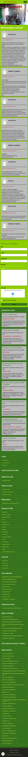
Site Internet (4, 258)
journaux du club (6, 596)
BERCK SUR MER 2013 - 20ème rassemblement (13, 684)
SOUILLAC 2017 (6, 721)
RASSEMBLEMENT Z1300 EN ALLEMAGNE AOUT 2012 (13, 674)
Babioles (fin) (5, 546)
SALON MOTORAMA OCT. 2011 (9, 663)
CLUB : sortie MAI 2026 (9, 314)
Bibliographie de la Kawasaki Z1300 (10, 503)
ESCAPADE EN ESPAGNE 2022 (9, 630)
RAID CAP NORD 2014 (7, 617)
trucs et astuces (6, 462)
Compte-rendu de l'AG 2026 (8, 584)
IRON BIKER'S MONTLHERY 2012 (9, 668)
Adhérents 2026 (6, 586)
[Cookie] (3, 754)
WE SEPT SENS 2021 (7, 743)
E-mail (2, 252)
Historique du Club (6, 494)
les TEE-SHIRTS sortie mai (8, 551)
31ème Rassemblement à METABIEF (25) (12, 608)
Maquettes (4, 512)
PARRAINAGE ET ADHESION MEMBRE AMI (12, 577)
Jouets (4, 549)
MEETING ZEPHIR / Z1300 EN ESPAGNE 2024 (12, 635)
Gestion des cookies (14, 752)
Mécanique (5, 460)
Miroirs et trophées (6, 537)
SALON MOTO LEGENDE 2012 (9, 682)
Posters (4, 527)
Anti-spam (3, 288)
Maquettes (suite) (6, 514)
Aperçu (3, 268)
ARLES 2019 (5, 735)
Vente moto (5, 563)
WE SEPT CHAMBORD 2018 (8, 731)
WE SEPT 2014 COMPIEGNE (8, 694)
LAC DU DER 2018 (6, 728)
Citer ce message (22, 39)
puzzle (4, 539)
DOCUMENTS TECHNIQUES (8, 599)
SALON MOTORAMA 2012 (8, 680)
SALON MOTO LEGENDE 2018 (9, 733)
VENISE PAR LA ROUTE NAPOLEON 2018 (11, 622)
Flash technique (6, 594)
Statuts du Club (6, 489)
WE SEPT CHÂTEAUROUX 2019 (9, 738)
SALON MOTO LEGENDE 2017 (9, 726)
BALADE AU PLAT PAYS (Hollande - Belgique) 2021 (13, 625)
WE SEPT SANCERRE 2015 (8, 708)
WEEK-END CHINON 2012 (8, 677)
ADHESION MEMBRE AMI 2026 (9, 579)
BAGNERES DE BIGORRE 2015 (9, 703)
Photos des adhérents (7, 653)
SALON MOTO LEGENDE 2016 (9, 718)
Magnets (4, 529)
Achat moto (5, 560)
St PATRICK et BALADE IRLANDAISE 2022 (12, 628)
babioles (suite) (6, 544)
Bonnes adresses (6, 591)
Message (3, 264)
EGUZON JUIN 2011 (6, 658)
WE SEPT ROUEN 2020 (7, 740)
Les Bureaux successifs (7, 492)
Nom (2, 246)
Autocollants (5, 532)
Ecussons (4, 522)
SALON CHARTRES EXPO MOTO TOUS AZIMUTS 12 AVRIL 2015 (13, 700)
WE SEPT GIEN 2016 (7, 716)
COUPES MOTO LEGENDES (10, 330)
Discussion (4, 465)
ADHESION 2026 (6, 480)
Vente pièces (5, 565)
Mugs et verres (5, 524)
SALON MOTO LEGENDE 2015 (9, 711)
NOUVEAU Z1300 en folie (8, 656)
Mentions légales (14, 750)
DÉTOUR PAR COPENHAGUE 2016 (10, 619)
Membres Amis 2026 (7, 589)
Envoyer (14, 304)
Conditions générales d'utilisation (14, 754)
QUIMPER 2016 (5, 713)
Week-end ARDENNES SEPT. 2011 (10, 661)
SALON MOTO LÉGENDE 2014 (9, 697)
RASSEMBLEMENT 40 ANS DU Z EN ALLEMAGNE (13, 671)
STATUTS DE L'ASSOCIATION (9, 582)
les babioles (5, 541)
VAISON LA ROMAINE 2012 (8, 666)
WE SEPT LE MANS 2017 (8, 723)
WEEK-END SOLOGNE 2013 (8, 687)
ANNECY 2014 (5, 692)
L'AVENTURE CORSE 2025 (8, 638)
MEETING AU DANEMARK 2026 (12, 347)
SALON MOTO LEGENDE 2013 (9, 689)
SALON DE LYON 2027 (9, 438)
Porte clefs (4, 534)
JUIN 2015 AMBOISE (7, 706)
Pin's (3, 519)
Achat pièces (5, 568)
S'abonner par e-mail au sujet (8, 300)
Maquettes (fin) (6, 517)
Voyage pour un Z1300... (8, 633)
